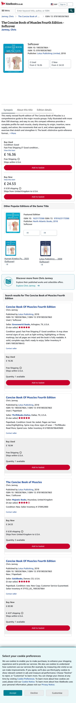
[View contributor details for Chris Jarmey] (8, 29)
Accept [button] (12, 693)
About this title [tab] (25, 109)
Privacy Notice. (48, 684)
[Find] (71, 10)
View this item (9, 150)
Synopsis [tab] (8, 109)
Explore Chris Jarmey (28, 285)
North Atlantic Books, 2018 (45, 221)
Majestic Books (19, 499)
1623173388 (39, 218)
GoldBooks (17, 578)
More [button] (13, 133)
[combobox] (41, 10)
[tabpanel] (36, 124)
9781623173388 (61, 218)
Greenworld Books (21, 324)
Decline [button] (34, 693)
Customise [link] (57, 693)
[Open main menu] (6, 10)
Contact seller (11, 348)
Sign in (62, 4)
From (39, 63)
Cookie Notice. (28, 681)
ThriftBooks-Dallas (21, 415)
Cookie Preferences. (26, 678)
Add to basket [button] (38, 167)
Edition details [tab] (44, 109)
